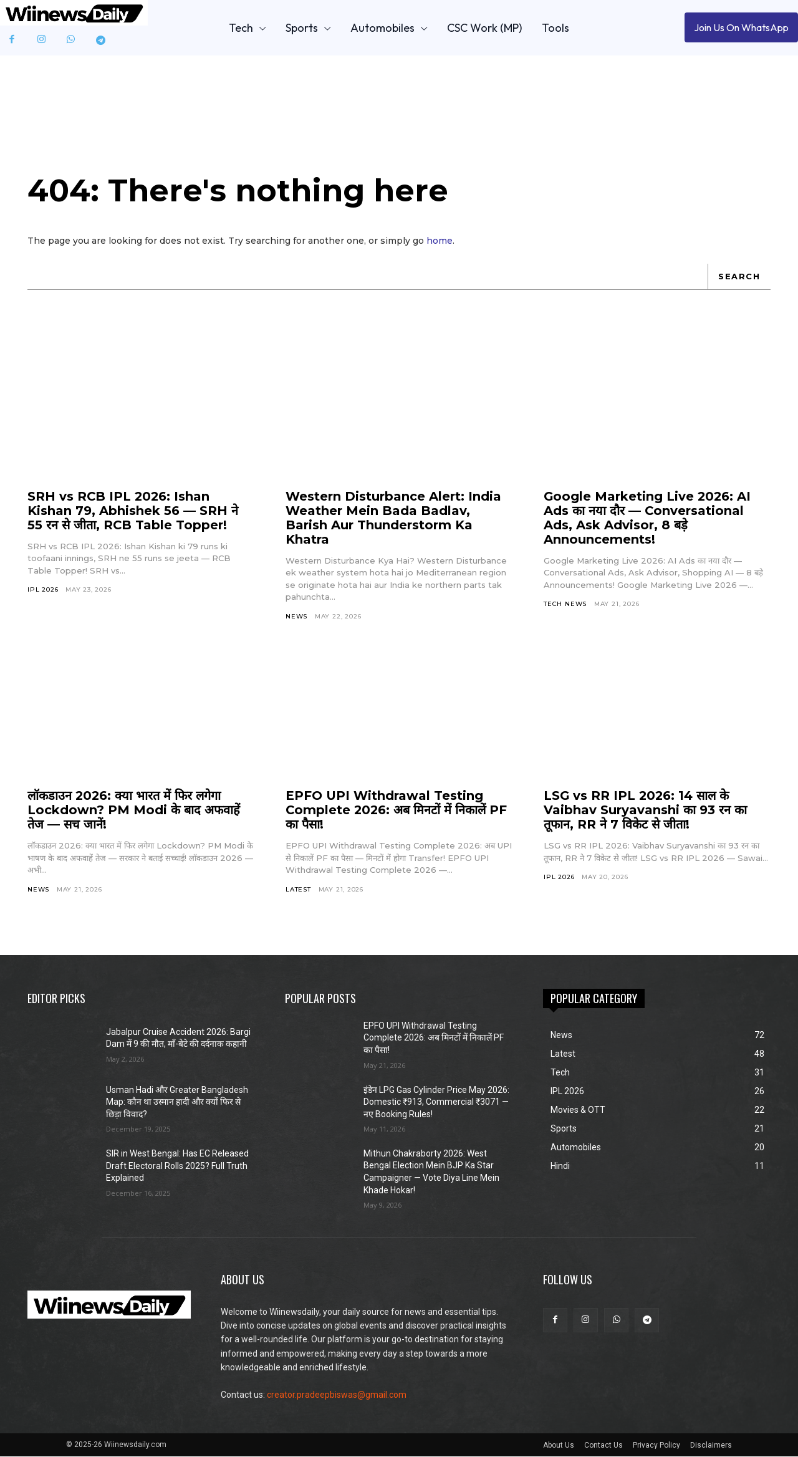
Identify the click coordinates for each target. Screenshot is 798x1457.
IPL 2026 (42, 591)
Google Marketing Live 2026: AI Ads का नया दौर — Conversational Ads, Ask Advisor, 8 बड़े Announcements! (648, 519)
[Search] (739, 277)
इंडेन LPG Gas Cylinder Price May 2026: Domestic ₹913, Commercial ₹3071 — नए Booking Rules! (436, 1102)
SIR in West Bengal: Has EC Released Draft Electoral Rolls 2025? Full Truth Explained (177, 1167)
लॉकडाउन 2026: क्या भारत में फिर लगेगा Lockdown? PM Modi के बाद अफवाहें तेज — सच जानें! (133, 811)
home (439, 241)
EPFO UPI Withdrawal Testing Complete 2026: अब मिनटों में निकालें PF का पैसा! (397, 811)
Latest (298, 890)
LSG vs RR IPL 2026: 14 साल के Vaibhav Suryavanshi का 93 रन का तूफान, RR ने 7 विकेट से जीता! (645, 811)
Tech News (565, 605)
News (296, 617)
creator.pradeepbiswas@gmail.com (336, 1396)
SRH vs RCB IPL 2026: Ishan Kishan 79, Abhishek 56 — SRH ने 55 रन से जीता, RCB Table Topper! (132, 512)
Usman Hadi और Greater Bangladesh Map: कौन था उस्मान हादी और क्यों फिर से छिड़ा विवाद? (177, 1102)
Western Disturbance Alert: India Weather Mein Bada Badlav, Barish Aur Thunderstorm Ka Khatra (393, 519)
